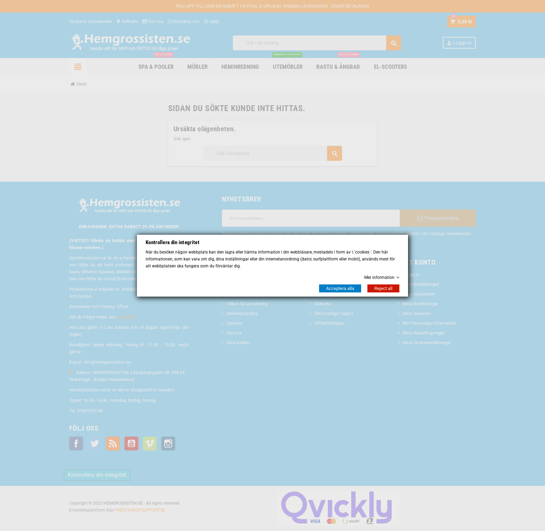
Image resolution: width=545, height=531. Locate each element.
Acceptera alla (340, 288)
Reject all (383, 288)
